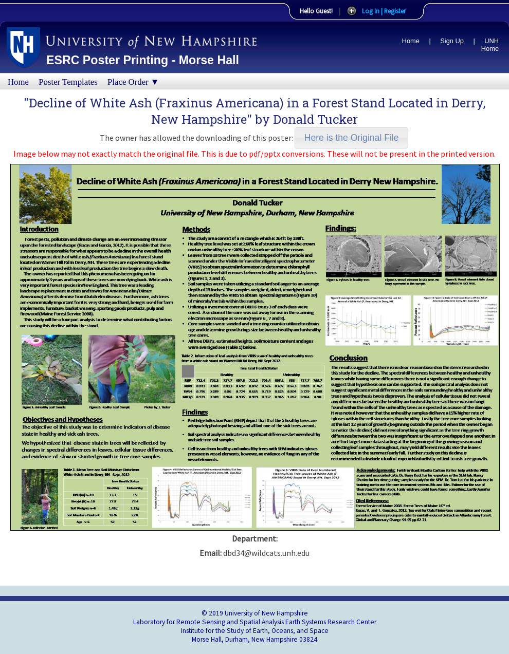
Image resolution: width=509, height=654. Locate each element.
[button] (351, 137)
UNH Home (490, 44)
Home (411, 41)
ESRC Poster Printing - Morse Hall (142, 60)
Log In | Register (384, 11)
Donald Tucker (315, 119)
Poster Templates (68, 82)
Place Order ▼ (133, 82)
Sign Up (452, 41)
